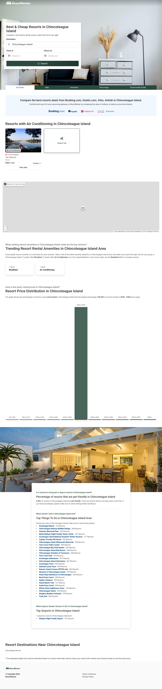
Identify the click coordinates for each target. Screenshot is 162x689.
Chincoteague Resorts (13, 650)
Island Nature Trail (46, 583)
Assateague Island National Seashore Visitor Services (60, 537)
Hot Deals (20, 87)
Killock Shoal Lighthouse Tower (51, 588)
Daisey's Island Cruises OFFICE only (53, 569)
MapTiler (156, 231)
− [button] (5, 229)
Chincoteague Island (47, 591)
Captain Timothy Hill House (50, 539)
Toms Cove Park (45, 556)
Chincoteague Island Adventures (52, 561)
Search (42, 63)
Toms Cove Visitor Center (49, 545)
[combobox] (42, 44)
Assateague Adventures (48, 558)
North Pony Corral (46, 577)
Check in (9, 51)
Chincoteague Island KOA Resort (52, 550)
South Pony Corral (46, 585)
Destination (11, 39)
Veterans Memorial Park (49, 531)
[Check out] (63, 56)
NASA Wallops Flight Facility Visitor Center (56, 534)
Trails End (43, 596)
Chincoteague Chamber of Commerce (54, 553)
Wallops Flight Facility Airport (51, 618)
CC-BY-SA (144, 231)
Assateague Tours (46, 564)
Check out (48, 51)
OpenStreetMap (129, 231)
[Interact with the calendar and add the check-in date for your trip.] (9, 56)
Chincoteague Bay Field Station (51, 548)
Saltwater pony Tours (47, 566)
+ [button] (5, 226)
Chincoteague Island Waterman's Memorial (56, 542)
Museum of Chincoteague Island (52, 572)
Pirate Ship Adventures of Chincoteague (55, 575)
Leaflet (115, 231)
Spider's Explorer (46, 580)
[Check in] (27, 56)
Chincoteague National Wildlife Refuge (54, 529)
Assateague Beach (46, 526)
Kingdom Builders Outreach (50, 594)
